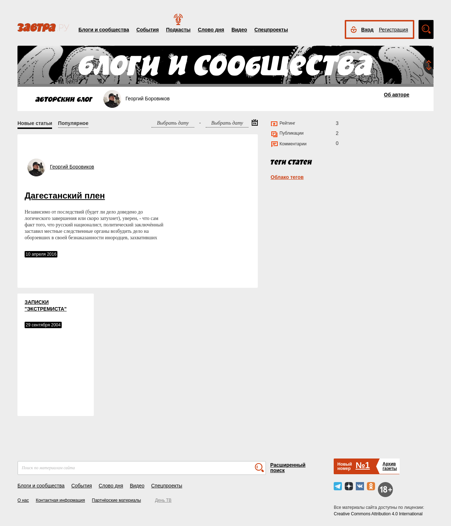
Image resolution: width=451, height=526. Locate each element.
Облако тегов (287, 177)
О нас (23, 500)
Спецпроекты (271, 29)
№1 (362, 465)
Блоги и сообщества (103, 29)
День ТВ (163, 500)
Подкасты (178, 29)
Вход (367, 29)
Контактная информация (60, 500)
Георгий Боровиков (72, 167)
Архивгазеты (390, 466)
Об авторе (396, 94)
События (147, 29)
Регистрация (393, 29)
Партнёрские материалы (116, 500)
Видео (239, 29)
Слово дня (211, 29)
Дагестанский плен (65, 195)
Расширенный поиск (288, 467)
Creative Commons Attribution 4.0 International (378, 513)
